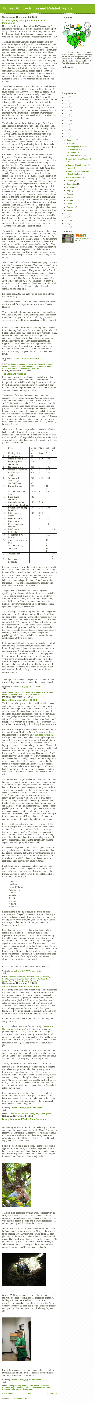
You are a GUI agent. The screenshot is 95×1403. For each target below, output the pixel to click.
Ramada (36, 979)
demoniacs (40, 692)
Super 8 (44, 979)
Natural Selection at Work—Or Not (19, 700)
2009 (67, 227)
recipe (49, 366)
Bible (11, 692)
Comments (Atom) (21, 1399)
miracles (36, 694)
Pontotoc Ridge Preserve (12, 1388)
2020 (67, 117)
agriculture (13, 364)
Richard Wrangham (10, 368)
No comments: (35, 686)
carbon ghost (45, 1114)
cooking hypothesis (34, 364)
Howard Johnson (42, 977)
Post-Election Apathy (75, 177)
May (69, 197)
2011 (67, 220)
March (69, 204)
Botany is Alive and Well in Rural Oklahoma (24, 1119)
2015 (67, 133)
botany (11, 1386)
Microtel (28, 979)
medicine (28, 694)
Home (29, 1394)
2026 (67, 97)
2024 (67, 104)
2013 (67, 214)
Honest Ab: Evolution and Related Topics (37, 8)
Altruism (12, 977)
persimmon (41, 366)
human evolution (18, 366)
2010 (67, 224)
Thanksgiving (25, 368)
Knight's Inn (7, 979)
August (70, 187)
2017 (67, 127)
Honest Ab (81, 235)
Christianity (19, 692)
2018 (67, 123)
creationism (30, 692)
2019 (67, 120)
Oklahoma (30, 366)
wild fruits (36, 368)
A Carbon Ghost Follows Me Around (20, 986)
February (71, 207)
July (69, 191)
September (71, 184)
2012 (67, 217)
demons (49, 692)
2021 (67, 114)
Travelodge (7, 981)
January (70, 210)
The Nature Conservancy (22, 1390)
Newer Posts (7, 1394)
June (69, 194)
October (70, 181)
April (69, 200)
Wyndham (17, 981)
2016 (67, 130)
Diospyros (48, 364)
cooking (22, 364)
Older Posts (52, 1394)
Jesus (20, 694)
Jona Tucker (34, 1386)
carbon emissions (16, 1114)
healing (14, 694)
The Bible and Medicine (14, 374)
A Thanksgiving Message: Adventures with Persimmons (77, 149)
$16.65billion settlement (42, 735)
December (71, 140)
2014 (67, 137)
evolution (6, 366)
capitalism (21, 977)
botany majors (21, 1386)
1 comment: (35, 358)
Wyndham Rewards (30, 981)
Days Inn (30, 977)
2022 (67, 110)
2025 (67, 100)
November (71, 143)
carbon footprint (31, 1114)
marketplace (18, 979)
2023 (67, 107)
